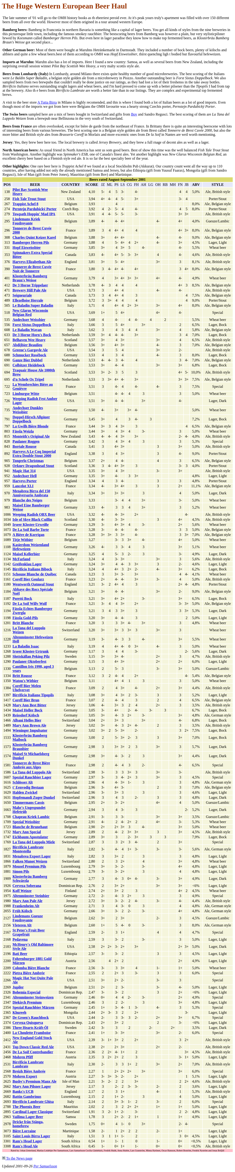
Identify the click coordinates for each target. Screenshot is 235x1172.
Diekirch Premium (27, 1002)
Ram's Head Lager (27, 1141)
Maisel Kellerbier (26, 554)
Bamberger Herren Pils (30, 242)
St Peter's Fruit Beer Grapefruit (28, 932)
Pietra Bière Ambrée (28, 973)
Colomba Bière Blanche (30, 968)
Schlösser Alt (22, 782)
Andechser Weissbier (28, 320)
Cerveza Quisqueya (27, 1023)
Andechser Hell (24, 476)
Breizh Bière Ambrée (28, 1071)
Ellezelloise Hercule (27, 300)
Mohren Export (24, 1076)
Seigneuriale (22, 295)
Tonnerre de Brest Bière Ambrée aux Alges (31, 765)
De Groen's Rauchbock (30, 1017)
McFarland (21, 559)
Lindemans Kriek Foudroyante (26, 221)
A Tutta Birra (47, 102)
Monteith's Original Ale (31, 436)
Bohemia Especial (26, 992)
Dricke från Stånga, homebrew (27, 1124)
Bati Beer (19, 954)
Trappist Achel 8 (25, 204)
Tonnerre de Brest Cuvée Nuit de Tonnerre (31, 269)
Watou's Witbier (25, 681)
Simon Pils (20, 871)
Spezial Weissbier (26, 822)
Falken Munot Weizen (29, 861)
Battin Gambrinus (26, 1096)
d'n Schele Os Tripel (28, 379)
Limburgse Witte (25, 394)
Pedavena (20, 939)
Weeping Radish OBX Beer (33, 514)
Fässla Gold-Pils (25, 618)
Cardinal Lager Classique (32, 1112)
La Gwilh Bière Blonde (30, 426)
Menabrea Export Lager (31, 856)
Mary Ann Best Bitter (29, 705)
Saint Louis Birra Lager (31, 1136)
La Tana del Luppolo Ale (31, 772)
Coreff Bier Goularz (28, 579)
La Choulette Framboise (31, 1033)
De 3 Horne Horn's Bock (31, 335)
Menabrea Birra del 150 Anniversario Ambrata (31, 493)
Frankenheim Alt (25, 906)
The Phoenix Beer (26, 1107)
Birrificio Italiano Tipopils (33, 695)
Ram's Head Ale (25, 1146)
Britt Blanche (23, 623)
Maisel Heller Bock (27, 710)
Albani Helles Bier (26, 720)
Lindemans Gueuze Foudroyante (27, 918)
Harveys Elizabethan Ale (31, 262)
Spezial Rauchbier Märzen (33, 1007)
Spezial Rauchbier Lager (31, 777)
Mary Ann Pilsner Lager (31, 1086)
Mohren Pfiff (22, 1057)
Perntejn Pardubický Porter (34, 209)
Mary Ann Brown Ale (29, 725)
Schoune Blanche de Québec (34, 574)
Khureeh (19, 1012)
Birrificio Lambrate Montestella (28, 849)
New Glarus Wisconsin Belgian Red (30, 313)
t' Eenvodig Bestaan (28, 787)
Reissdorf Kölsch (25, 715)
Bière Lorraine (24, 1131)
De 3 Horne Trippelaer (30, 285)
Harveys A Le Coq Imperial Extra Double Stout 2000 (34, 454)
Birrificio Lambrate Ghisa (33, 1102)
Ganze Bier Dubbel (27, 360)
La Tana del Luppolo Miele (33, 842)
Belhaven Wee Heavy (28, 340)
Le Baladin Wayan (27, 330)
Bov (134, 114)
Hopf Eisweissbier (26, 247)
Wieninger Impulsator (29, 730)
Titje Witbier (22, 540)
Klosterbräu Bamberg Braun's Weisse (29, 278)
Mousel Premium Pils (29, 866)
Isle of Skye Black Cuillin (32, 519)
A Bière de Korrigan (28, 535)
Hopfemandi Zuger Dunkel (33, 797)
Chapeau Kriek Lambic (31, 817)
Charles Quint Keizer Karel (34, 237)
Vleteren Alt (21, 925)
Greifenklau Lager (27, 564)
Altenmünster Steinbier (30, 896)
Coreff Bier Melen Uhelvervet (26, 688)
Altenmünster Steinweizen (32, 997)
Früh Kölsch (22, 911)
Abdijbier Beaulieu (27, 345)
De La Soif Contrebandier (32, 1052)
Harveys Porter (24, 481)
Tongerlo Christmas (28, 461)
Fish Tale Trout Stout (29, 199)
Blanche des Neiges (27, 500)
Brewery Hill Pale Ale (29, 290)
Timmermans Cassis (28, 802)
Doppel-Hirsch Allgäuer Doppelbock (31, 419)
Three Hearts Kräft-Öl (30, 1028)
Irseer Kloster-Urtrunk (30, 651)
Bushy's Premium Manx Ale (34, 1081)
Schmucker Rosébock (29, 355)
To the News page (17, 1158)
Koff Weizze (21, 891)
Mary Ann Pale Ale (27, 901)
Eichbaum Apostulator (30, 837)
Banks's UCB (22, 1091)
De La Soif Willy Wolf (29, 604)
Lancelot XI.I (23, 486)
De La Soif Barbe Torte (30, 530)
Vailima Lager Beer (27, 1117)
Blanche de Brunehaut (30, 827)
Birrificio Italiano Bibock (32, 569)
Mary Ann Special (26, 832)
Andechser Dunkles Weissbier (27, 410)
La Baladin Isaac (25, 646)
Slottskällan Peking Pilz (31, 656)
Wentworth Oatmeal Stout (33, 584)
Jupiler (18, 987)
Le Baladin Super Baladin (32, 305)
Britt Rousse (22, 676)
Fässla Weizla (23, 431)
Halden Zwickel (24, 792)
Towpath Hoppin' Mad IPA (33, 214)
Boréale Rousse (24, 446)
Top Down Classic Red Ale (33, 1047)
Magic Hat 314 (23, 471)
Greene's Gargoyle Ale (30, 350)
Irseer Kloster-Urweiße (30, 525)
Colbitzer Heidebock (28, 365)
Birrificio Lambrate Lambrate (28, 1064)
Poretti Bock (22, 598)
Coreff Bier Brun (25, 700)
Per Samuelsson (45, 1166)
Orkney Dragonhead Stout (33, 466)
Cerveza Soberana (26, 886)
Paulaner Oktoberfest (29, 661)
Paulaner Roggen (25, 441)
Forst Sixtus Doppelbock (31, 325)
